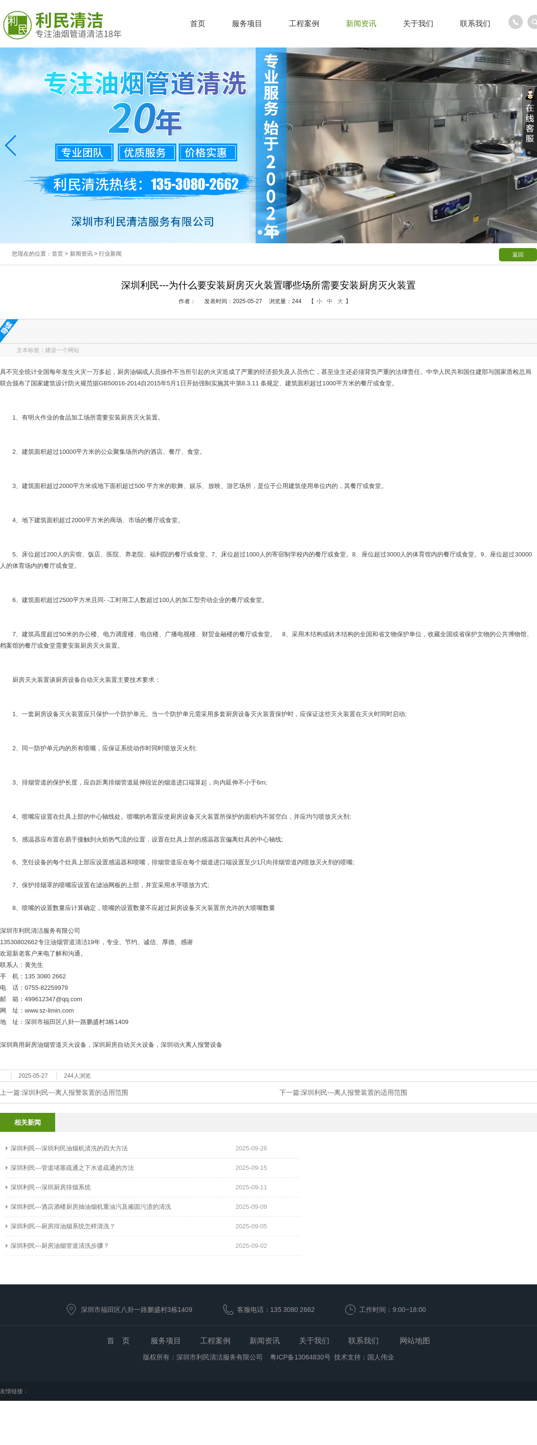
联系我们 (475, 23)
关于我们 (418, 23)
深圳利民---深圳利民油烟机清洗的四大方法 (69, 1148)
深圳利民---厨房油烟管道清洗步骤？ (59, 1245)
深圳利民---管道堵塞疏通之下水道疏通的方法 (72, 1167)
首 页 (118, 1341)
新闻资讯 (361, 23)
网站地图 (415, 1341)
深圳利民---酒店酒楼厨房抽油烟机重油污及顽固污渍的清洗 (90, 1206)
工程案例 (304, 23)
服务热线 (515, 22)
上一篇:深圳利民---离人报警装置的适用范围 (64, 1092)
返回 (518, 254)
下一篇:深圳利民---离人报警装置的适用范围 (343, 1092)
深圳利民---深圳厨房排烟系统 (50, 1187)
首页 (197, 23)
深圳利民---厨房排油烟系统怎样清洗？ (62, 1226)
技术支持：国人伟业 (364, 1357)
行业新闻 (110, 253)
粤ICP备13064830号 (299, 1357)
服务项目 (247, 23)
